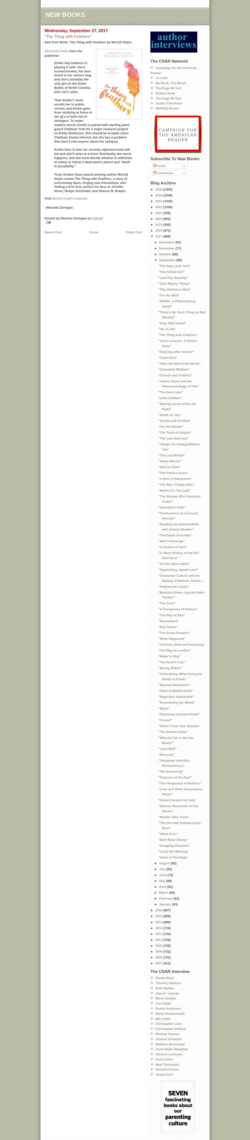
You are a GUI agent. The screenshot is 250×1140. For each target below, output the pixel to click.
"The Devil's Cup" (171, 662)
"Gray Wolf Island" (172, 323)
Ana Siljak (163, 1003)
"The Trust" (167, 603)
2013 (159, 928)
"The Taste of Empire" (174, 432)
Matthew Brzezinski (170, 1044)
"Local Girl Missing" (173, 851)
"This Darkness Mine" (174, 289)
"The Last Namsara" (173, 438)
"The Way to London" (174, 650)
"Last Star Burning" (173, 278)
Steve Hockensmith (170, 1014)
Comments (163, 173)
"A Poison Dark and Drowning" (181, 644)
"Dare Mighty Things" (174, 283)
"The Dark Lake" (170, 392)
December (167, 242)
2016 (159, 910)
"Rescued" (166, 754)
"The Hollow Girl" (171, 272)
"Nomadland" (168, 621)
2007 (159, 963)
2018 (159, 230)
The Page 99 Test (168, 88)
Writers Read (165, 93)
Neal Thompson (167, 1064)
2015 (159, 916)
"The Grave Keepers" (174, 633)
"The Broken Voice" (173, 732)
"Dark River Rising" (173, 840)
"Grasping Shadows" (174, 845)
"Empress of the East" (175, 777)
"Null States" (168, 627)
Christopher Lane (169, 1024)
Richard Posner (167, 1069)
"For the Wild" (168, 295)
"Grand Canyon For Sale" (177, 800)
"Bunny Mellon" (170, 668)
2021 (159, 213)
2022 (159, 207)
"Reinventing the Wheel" (176, 702)
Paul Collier (164, 1059)
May (162, 881)
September (168, 260)
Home (93, 232)
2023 (159, 201)
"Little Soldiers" (170, 398)
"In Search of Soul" (172, 547)
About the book (56, 51)
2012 (159, 934)
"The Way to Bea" (171, 615)
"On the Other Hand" (173, 564)
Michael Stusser (168, 1034)
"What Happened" (171, 639)
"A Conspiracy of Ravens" (178, 609)
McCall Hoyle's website (69, 198)
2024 (159, 195)
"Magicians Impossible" (176, 697)
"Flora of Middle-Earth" (175, 691)
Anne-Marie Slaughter (172, 1049)
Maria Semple (166, 998)
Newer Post (53, 232)
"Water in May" (169, 656)
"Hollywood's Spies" (173, 586)
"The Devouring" (170, 771)
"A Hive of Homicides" (175, 479)
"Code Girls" (167, 358)
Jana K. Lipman (167, 993)
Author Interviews (169, 103)
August (165, 863)
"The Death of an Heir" (175, 535)
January (165, 904)
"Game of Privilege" (173, 857)
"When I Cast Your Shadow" (179, 726)
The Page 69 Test (168, 98)
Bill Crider (163, 1019)
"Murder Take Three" (173, 817)
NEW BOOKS (65, 14)
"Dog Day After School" (176, 352)
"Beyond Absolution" (174, 685)
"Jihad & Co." (168, 834)
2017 (159, 236)
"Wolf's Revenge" (171, 541)
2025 (159, 189)
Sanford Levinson (169, 1054)
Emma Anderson (168, 1008)
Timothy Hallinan (168, 983)
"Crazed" (165, 720)
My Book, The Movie (171, 83)
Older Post (134, 232)
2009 (159, 951)
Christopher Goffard (171, 1029)
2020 (159, 219)
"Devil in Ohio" (169, 467)
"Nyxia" (164, 708)
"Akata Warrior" (170, 461)
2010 (159, 946)
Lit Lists (162, 78)
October (165, 254)
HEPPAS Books (167, 108)
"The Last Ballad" (171, 455)
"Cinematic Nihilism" (174, 369)
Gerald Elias (165, 978)
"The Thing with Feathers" (68, 36)
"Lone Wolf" (167, 749)
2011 (159, 940)
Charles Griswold (169, 1039)
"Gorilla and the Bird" (174, 421)
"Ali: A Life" (167, 329)
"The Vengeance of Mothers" (179, 783)
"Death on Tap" (169, 415)
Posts (159, 166)
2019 (159, 224)
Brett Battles (165, 988)
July (163, 869)
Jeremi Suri (164, 1074)
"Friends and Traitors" (175, 375)
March (164, 892)
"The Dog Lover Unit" (174, 266)
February (166, 898)
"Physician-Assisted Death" (179, 714)
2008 (159, 957)
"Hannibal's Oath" (171, 507)
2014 (159, 922)
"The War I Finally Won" (176, 484)
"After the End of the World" (179, 363)
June (163, 875)
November (167, 248)
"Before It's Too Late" (174, 490)
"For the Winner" (171, 427)
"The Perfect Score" (173, 473)
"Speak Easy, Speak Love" (178, 570)
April (163, 887)
